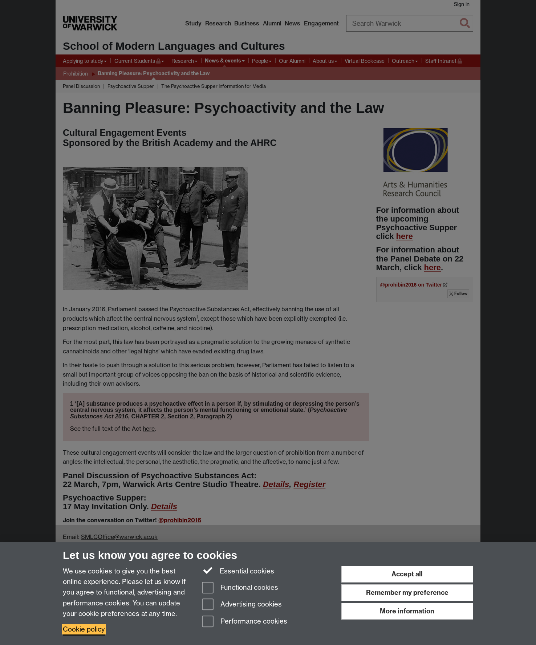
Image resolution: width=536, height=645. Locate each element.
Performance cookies (244, 622)
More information (407, 611)
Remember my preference (407, 592)
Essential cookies (238, 570)
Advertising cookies (242, 605)
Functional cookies (240, 588)
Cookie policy (84, 629)
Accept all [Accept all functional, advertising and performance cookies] (407, 574)
